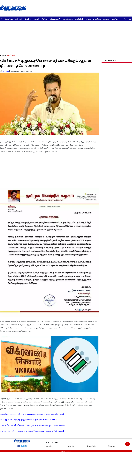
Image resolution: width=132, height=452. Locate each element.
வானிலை (97, 19)
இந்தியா (27, 19)
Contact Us (70, 446)
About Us (49, 446)
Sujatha (6, 71)
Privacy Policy (92, 446)
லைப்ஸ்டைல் (68, 19)
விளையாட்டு (55, 19)
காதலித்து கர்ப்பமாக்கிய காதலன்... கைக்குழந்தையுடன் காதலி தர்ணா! (32, 413)
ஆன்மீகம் (79, 19)
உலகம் (36, 19)
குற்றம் (88, 19)
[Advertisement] (65, 37)
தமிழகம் (18, 19)
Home (2, 55)
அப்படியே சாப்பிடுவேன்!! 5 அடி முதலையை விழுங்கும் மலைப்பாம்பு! (32, 425)
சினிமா (44, 19)
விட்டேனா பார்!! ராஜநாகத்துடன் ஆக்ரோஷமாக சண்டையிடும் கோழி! (32, 431)
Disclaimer (111, 446)
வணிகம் (115, 19)
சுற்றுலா (106, 19)
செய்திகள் (9, 19)
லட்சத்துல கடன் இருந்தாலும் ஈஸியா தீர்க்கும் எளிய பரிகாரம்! (28, 419)
